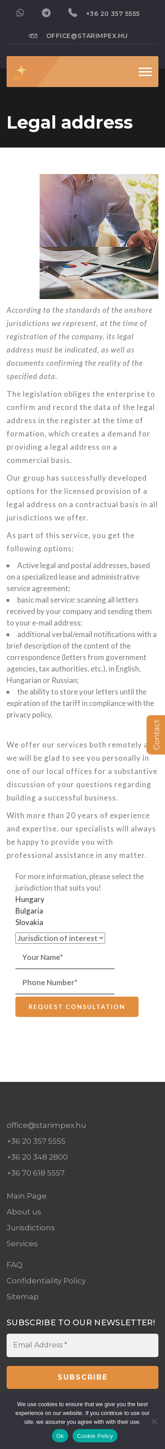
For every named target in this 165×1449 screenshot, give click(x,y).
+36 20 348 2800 (37, 1157)
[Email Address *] (82, 1345)
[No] (154, 1421)
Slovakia (29, 922)
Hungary (29, 899)
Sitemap (23, 1296)
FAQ (14, 1264)
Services (22, 1243)
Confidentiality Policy (46, 1280)
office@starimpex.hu (78, 35)
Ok (60, 1436)
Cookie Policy (95, 1436)
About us (24, 1211)
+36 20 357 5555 (104, 13)
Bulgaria (29, 910)
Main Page (27, 1195)
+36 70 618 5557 (36, 1172)
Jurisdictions (31, 1227)
